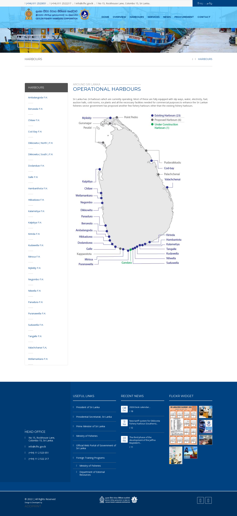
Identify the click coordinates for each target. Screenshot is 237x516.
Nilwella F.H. (34, 290)
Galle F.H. (33, 176)
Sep (124, 422)
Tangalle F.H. (35, 336)
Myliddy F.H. (34, 267)
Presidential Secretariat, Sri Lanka (94, 416)
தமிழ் (209, 3)
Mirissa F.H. (34, 256)
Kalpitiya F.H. (35, 222)
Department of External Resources (92, 473)
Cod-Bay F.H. (35, 131)
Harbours (205, 58)
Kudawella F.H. (36, 245)
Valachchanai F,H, (37, 347)
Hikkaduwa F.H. (36, 199)
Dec (124, 409)
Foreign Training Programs (90, 457)
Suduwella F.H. (35, 324)
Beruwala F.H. (35, 108)
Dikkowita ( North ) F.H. (40, 142)
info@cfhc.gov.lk (37, 446)
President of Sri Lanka (88, 407)
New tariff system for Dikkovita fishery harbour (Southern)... (144, 422)
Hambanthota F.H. (38, 188)
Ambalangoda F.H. (38, 97)
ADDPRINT (33, 506)
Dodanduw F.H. (36, 165)
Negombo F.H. (36, 279)
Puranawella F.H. (37, 313)
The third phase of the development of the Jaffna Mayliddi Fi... (142, 440)
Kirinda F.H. (34, 233)
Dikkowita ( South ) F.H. (40, 154)
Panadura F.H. (35, 301)
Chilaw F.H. (34, 120)
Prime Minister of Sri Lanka (90, 426)
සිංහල (200, 3)
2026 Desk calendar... (139, 406)
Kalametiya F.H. (36, 211)
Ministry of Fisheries (87, 435)
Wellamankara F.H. (38, 358)
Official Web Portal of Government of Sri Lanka (96, 446)
